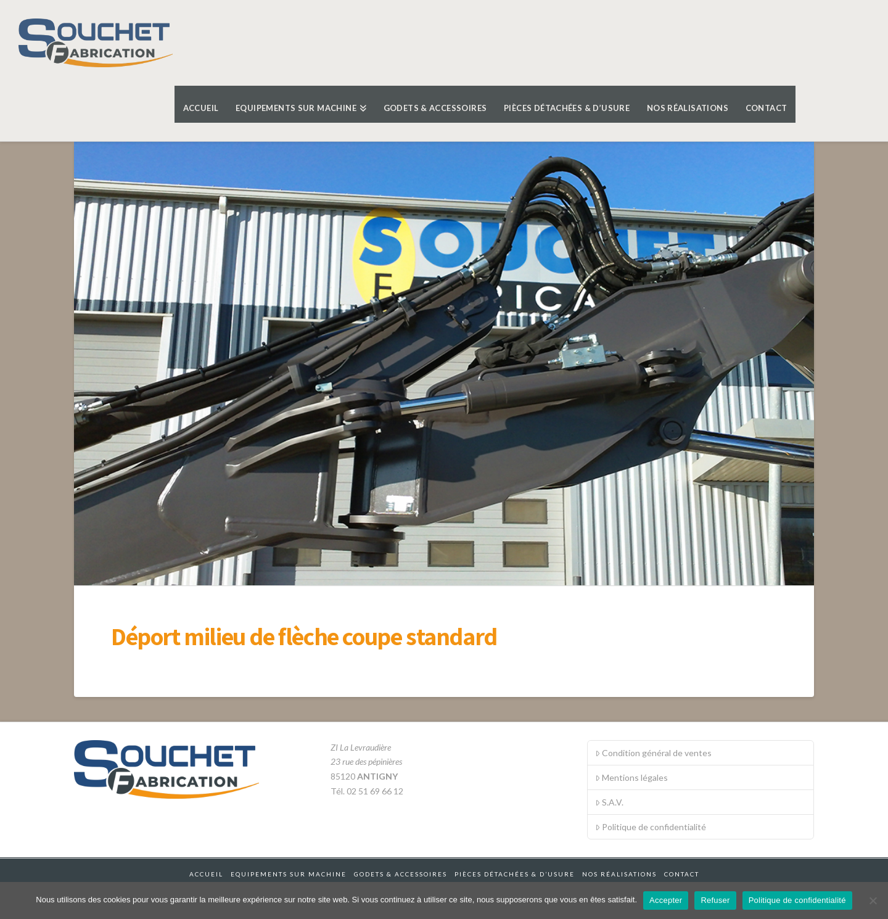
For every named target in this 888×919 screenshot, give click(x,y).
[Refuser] (872, 900)
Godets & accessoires (400, 874)
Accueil (206, 874)
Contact (681, 874)
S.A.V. (609, 802)
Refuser (715, 900)
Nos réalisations (619, 874)
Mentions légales (631, 777)
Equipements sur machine (289, 874)
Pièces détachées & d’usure (514, 874)
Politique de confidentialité (650, 827)
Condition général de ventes (653, 753)
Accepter (665, 900)
